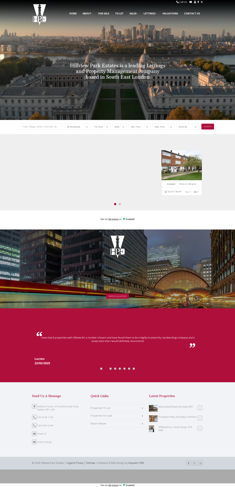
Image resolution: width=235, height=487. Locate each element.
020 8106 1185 (45, 417)
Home (73, 13)
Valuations (170, 13)
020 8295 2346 (45, 425)
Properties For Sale (101, 415)
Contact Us (192, 13)
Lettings (150, 13)
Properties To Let (100, 408)
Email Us (41, 433)
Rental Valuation (117, 296)
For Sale (103, 13)
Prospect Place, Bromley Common (177, 416)
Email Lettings (44, 441)
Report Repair (98, 423)
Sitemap (90, 463)
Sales (133, 13)
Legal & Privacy (75, 463)
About (87, 13)
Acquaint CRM (136, 463)
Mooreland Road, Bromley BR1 (176, 406)
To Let (119, 13)
